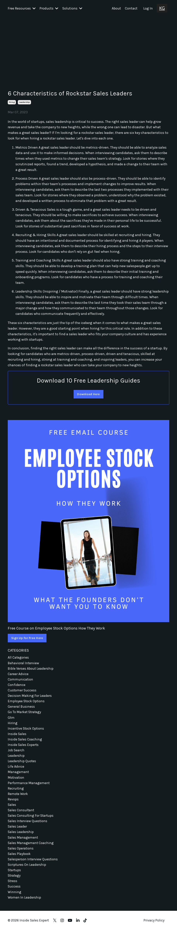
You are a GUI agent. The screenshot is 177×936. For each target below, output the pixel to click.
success (14, 892)
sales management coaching (31, 847)
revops (13, 803)
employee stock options (27, 702)
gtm (11, 719)
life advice (16, 769)
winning (14, 897)
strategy (14, 881)
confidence (17, 685)
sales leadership (21, 836)
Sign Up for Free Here (27, 638)
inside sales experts (23, 747)
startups (14, 875)
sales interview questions (28, 825)
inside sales (17, 735)
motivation (16, 780)
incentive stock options (26, 730)
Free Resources (22, 8)
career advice (18, 674)
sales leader (17, 831)
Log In (148, 8)
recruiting (16, 791)
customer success (22, 691)
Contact (131, 8)
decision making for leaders (30, 696)
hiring (12, 102)
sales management (23, 842)
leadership (24, 102)
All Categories (18, 657)
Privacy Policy (153, 926)
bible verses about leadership (31, 668)
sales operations (21, 853)
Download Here (88, 394)
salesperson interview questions (33, 864)
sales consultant (21, 814)
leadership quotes (22, 763)
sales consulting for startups (31, 819)
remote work (18, 797)
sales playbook (19, 858)
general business (21, 708)
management (18, 775)
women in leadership (24, 903)
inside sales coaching (25, 741)
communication (21, 680)
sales (12, 808)
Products (49, 8)
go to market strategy (25, 713)
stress (13, 886)
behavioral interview (24, 663)
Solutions (72, 8)
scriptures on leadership (27, 870)
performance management (29, 786)
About (116, 8)
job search (16, 752)
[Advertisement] (88, 46)
